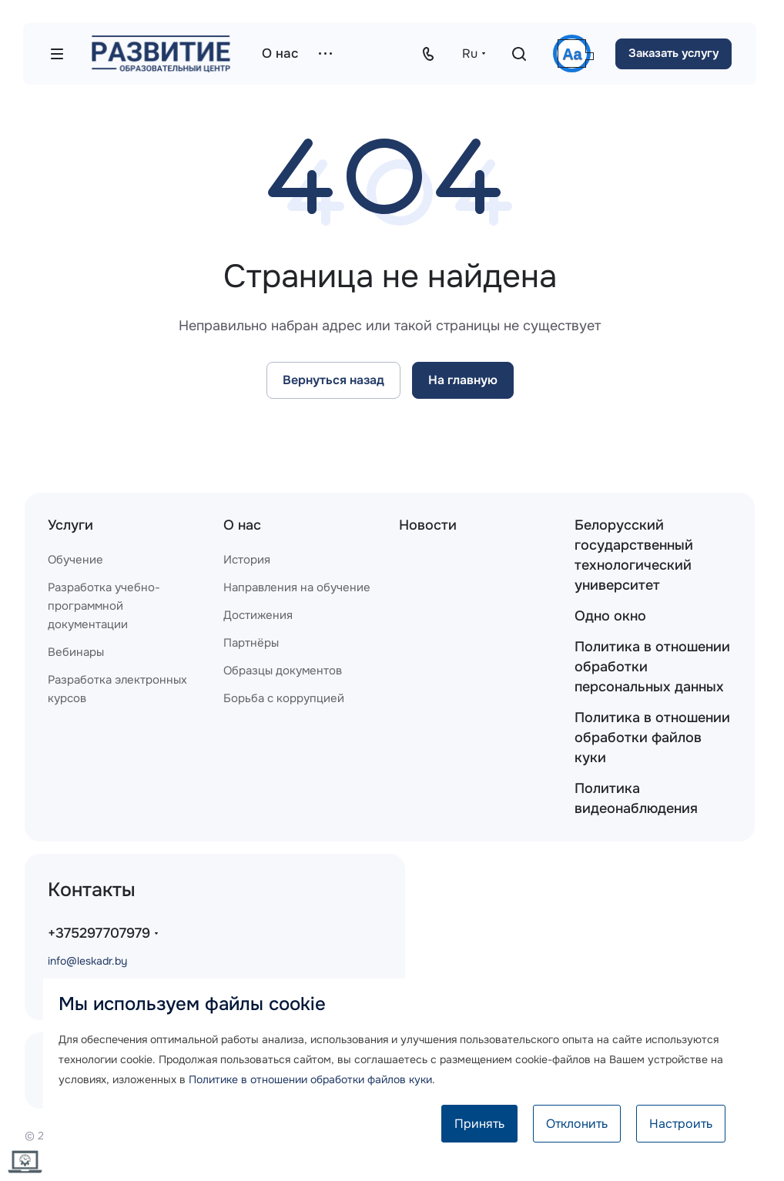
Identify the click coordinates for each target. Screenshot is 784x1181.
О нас (242, 525)
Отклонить (577, 1124)
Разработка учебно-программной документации (104, 606)
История (246, 559)
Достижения (258, 615)
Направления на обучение (296, 587)
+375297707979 (99, 933)
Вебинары (76, 652)
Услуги (70, 525)
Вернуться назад (333, 380)
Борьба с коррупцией (283, 698)
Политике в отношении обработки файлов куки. (312, 1079)
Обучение (75, 559)
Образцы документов (282, 670)
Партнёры (251, 643)
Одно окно (610, 615)
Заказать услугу (673, 53)
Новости (428, 525)
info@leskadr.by (87, 961)
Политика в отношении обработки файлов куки (652, 737)
